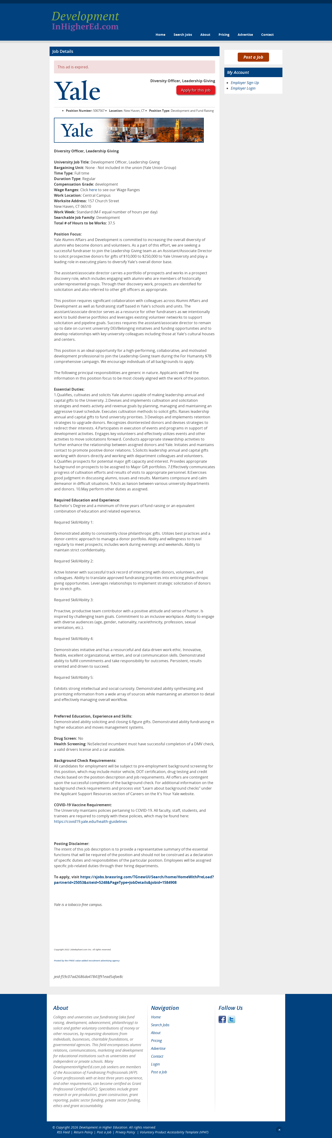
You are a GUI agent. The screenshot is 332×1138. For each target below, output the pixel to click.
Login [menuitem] (155, 1064)
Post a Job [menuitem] (159, 1072)
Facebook (222, 1019)
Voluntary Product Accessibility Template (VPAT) (174, 1132)
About (205, 34)
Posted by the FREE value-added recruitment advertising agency (87, 960)
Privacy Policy (126, 1132)
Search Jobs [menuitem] (160, 1024)
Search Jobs (183, 34)
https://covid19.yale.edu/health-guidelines (90, 821)
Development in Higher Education (103, 1127)
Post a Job (253, 57)
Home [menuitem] (156, 1017)
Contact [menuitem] (157, 1056)
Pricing (224, 34)
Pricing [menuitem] (156, 1040)
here (93, 189)
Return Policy (83, 1132)
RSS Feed (63, 1132)
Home (160, 34)
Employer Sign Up (245, 82)
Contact (267, 34)
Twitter (231, 1019)
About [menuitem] (155, 1032)
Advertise (245, 34)
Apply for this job (195, 90)
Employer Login (243, 88)
